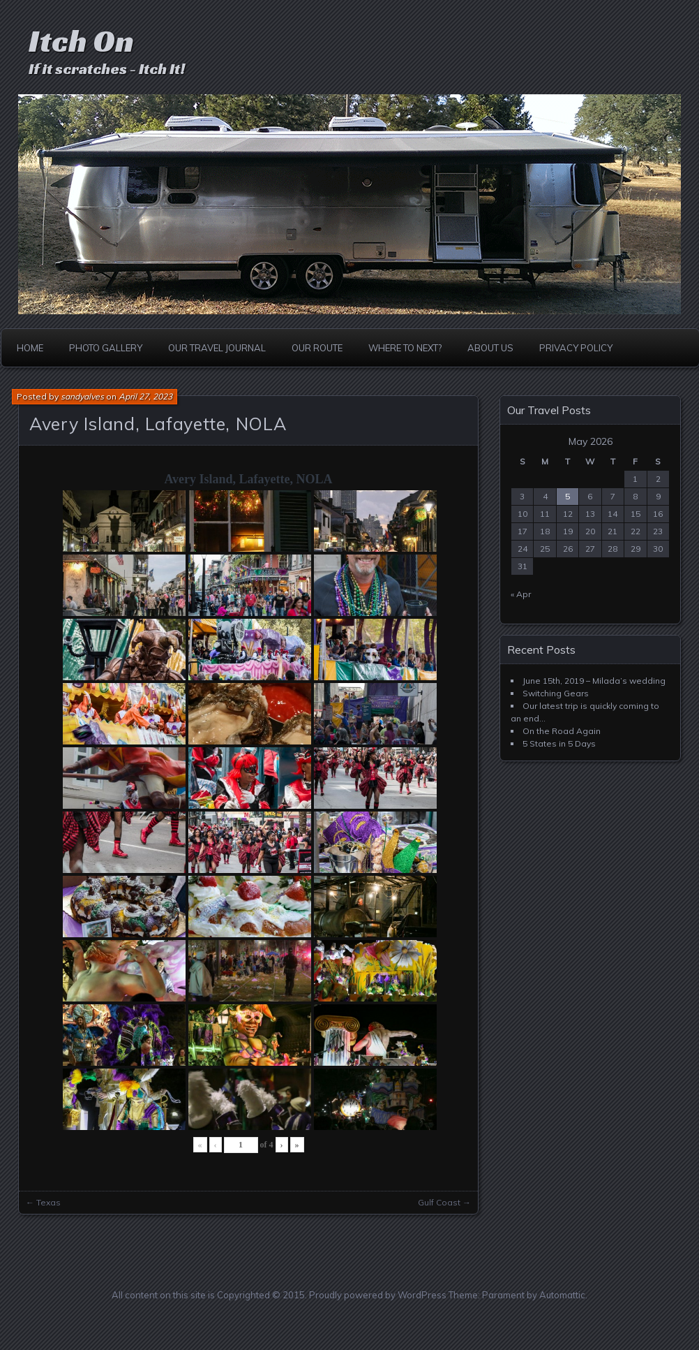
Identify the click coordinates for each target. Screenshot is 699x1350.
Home (30, 347)
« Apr (521, 594)
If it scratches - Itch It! (107, 68)
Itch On (81, 40)
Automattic (562, 1294)
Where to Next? (405, 347)
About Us (490, 347)
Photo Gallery (105, 347)
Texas (48, 1202)
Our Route (317, 347)
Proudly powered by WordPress (377, 1294)
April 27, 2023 (145, 396)
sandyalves (82, 396)
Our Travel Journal (217, 347)
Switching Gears (556, 693)
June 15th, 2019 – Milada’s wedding (594, 680)
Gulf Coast (439, 1202)
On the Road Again (562, 731)
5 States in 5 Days (559, 743)
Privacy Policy (575, 347)
